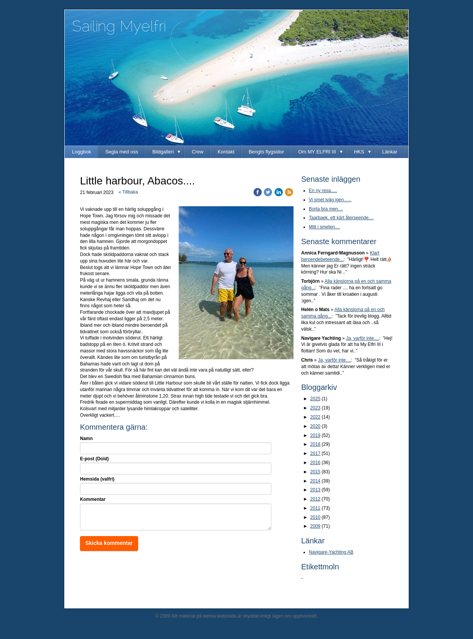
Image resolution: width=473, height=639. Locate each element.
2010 (315, 517)
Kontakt (226, 152)
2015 (315, 471)
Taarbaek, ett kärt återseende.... (341, 217)
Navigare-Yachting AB (331, 552)
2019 (315, 435)
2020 (315, 426)
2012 (315, 499)
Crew (197, 152)
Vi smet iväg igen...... (330, 199)
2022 (315, 417)
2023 (315, 408)
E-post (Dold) (94, 458)
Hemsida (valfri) (97, 479)
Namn (86, 438)
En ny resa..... (323, 190)
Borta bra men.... (326, 209)
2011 (315, 508)
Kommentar (93, 499)
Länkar (390, 152)
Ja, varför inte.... (362, 338)
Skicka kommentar (109, 543)
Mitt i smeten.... (324, 227)
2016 (315, 462)
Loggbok (81, 152)
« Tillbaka (128, 192)
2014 (315, 481)
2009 (315, 526)
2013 (315, 489)
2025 (315, 398)
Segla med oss (121, 152)
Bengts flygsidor (266, 152)
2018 (315, 444)
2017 (315, 453)
